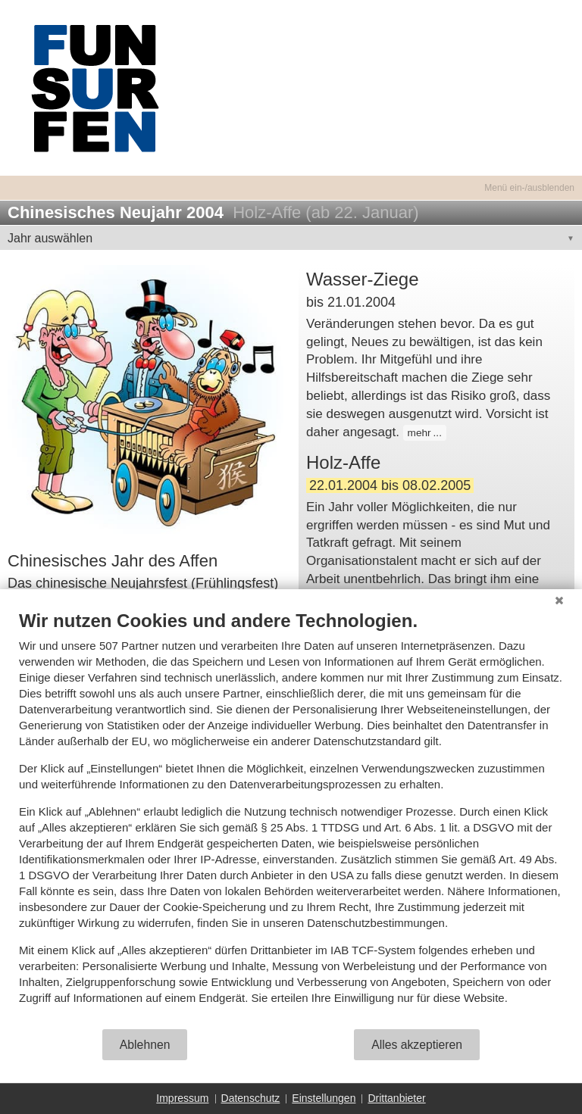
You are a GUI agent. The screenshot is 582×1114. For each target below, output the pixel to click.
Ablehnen (145, 1044)
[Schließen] (559, 600)
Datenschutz (250, 1098)
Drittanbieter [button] (396, 1098)
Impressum (182, 1098)
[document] (291, 818)
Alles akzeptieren (416, 1044)
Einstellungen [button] (323, 1098)
